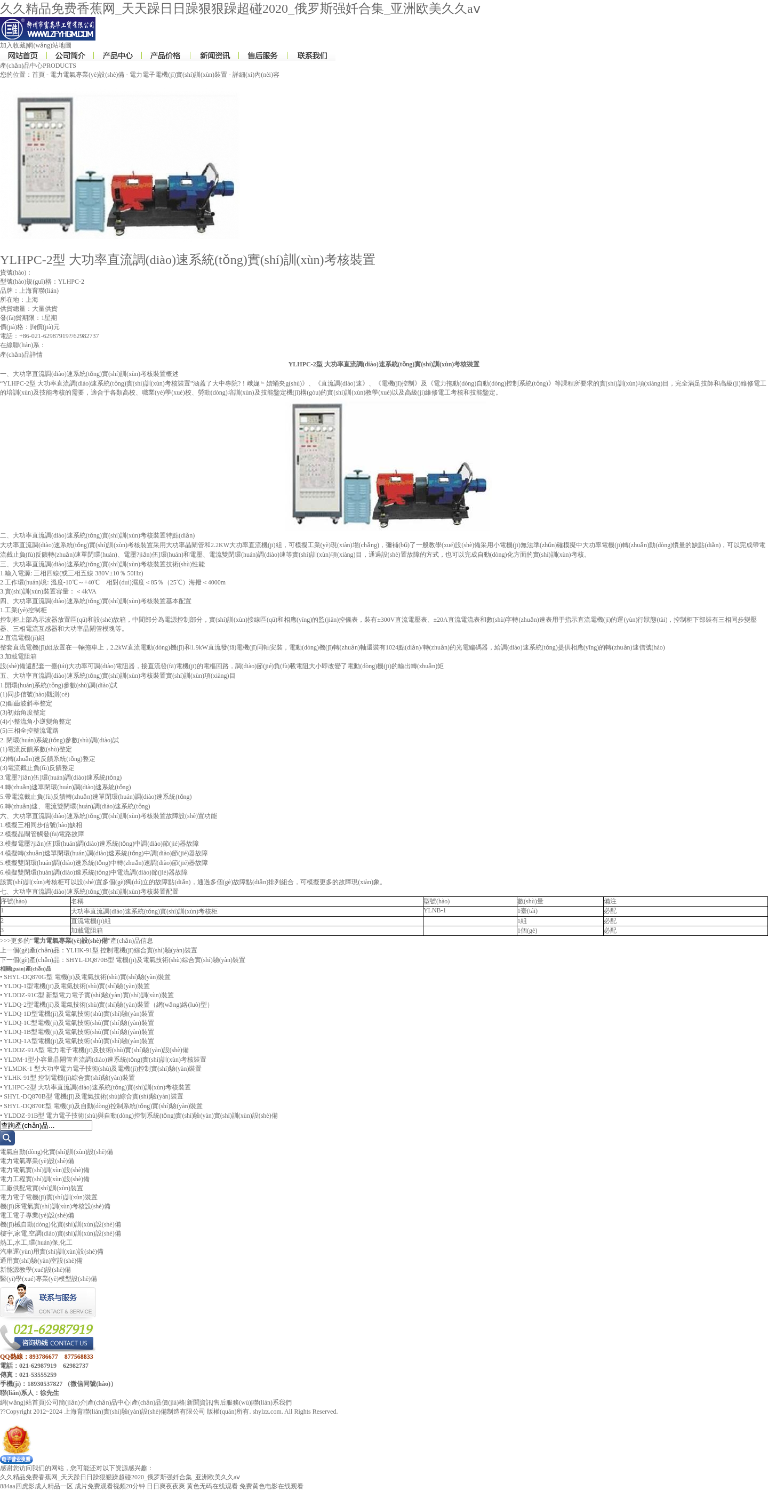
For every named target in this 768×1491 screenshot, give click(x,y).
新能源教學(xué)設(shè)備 (35, 1269)
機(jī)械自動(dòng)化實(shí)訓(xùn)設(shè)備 (60, 1224)
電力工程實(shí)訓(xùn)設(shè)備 (45, 1179)
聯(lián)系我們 (272, 1402)
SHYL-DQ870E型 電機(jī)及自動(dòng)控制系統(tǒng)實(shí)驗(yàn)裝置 (103, 1106)
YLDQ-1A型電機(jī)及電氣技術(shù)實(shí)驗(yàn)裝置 (79, 1041)
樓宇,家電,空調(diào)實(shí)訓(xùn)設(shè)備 (60, 1233)
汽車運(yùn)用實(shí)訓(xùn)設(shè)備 (51, 1251)
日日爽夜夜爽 (166, 1486)
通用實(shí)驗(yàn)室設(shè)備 (41, 1260)
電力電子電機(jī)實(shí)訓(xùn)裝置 (178, 74)
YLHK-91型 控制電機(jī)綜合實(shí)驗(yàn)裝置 (131, 950)
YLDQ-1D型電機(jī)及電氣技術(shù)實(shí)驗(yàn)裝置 (79, 1013)
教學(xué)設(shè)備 (455, 545)
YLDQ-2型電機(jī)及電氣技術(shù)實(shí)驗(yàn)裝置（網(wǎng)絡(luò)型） (108, 1004)
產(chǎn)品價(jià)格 (158, 1402)
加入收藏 (13, 45)
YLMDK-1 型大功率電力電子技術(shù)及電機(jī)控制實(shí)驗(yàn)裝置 (103, 1068)
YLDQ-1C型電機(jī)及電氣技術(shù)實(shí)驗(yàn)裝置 (79, 1023)
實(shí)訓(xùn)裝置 (30, 591)
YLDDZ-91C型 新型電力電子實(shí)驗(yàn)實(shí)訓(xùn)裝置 (89, 995)
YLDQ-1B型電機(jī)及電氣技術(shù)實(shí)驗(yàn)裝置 (79, 1032)
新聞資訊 (199, 1402)
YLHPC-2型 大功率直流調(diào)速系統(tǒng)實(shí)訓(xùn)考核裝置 (97, 1087)
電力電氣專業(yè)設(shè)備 (87, 74)
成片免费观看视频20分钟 (110, 1486)
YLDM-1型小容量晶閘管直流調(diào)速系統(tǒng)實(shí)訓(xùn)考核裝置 (105, 1059)
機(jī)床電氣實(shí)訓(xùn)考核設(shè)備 (55, 1206)
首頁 (38, 74)
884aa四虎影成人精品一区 (36, 1486)
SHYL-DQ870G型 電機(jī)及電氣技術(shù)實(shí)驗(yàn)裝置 (87, 977)
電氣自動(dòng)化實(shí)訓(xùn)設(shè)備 (56, 1152)
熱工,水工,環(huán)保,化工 (36, 1242)
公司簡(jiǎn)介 (66, 1402)
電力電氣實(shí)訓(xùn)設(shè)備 (45, 1170)
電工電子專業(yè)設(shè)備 (37, 1215)
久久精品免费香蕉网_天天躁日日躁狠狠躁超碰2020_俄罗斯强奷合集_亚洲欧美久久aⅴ (240, 8)
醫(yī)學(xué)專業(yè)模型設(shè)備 (48, 1278)
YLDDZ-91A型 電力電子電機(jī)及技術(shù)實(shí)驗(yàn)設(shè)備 (96, 1050)
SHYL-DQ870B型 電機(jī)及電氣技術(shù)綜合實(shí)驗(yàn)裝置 (155, 960)
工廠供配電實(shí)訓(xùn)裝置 (41, 1188)
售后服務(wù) (232, 1402)
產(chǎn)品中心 (108, 1402)
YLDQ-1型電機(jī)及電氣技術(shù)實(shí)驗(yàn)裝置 (77, 986)
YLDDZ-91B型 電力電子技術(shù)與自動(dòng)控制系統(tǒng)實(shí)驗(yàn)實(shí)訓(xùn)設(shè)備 (141, 1115)
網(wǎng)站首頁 (22, 1402)
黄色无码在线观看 (212, 1486)
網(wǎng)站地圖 (49, 45)
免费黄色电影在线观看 (271, 1486)
